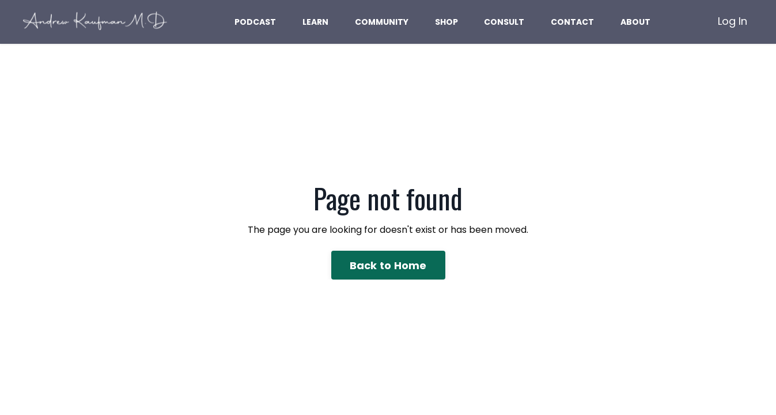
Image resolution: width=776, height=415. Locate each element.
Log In (732, 21)
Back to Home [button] (388, 265)
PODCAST (255, 22)
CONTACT (572, 22)
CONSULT (504, 22)
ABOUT (635, 22)
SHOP (446, 22)
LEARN (315, 22)
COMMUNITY (381, 22)
